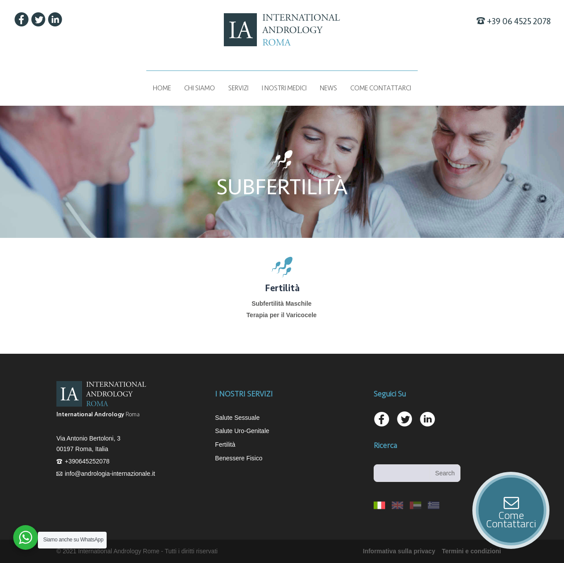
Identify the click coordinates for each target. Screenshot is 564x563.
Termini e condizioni (471, 551)
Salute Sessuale (237, 417)
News (328, 88)
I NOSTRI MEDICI (284, 88)
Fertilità (225, 444)
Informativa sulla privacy (399, 551)
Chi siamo (199, 88)
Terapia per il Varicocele (281, 315)
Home (162, 88)
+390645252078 (87, 461)
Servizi (238, 88)
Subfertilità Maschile (282, 303)
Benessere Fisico (238, 458)
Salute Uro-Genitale (242, 430)
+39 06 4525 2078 (519, 21)
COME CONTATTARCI (380, 88)
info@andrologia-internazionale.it (110, 473)
